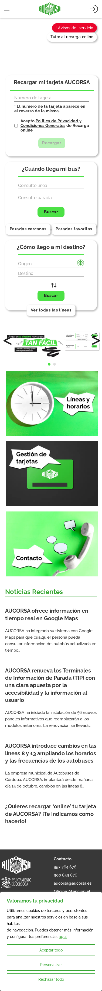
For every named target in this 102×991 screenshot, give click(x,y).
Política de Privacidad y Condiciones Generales (51, 123)
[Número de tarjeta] (52, 98)
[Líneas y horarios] (52, 406)
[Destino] (51, 274)
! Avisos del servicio (74, 28)
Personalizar (51, 965)
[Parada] (51, 198)
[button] (49, 364)
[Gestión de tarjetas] (52, 476)
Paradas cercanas (28, 229)
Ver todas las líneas (51, 310)
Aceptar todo (51, 950)
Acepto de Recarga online (55, 126)
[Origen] (51, 264)
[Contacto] (52, 543)
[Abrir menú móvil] (6, 9)
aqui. (63, 936)
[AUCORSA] (50, 9)
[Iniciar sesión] (94, 9)
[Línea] (51, 186)
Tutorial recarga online (71, 37)
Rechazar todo (51, 979)
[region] (51, 941)
